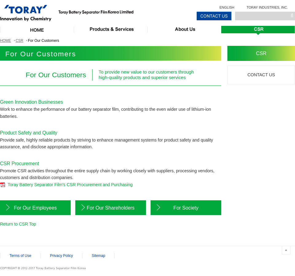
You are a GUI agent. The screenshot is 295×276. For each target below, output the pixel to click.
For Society (185, 207)
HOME (5, 40)
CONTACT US (261, 74)
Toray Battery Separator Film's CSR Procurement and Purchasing (70, 184)
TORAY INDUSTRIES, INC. (267, 7)
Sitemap (98, 256)
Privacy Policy (61, 256)
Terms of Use (20, 256)
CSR (19, 40)
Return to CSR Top (18, 224)
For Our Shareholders (111, 207)
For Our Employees (35, 207)
